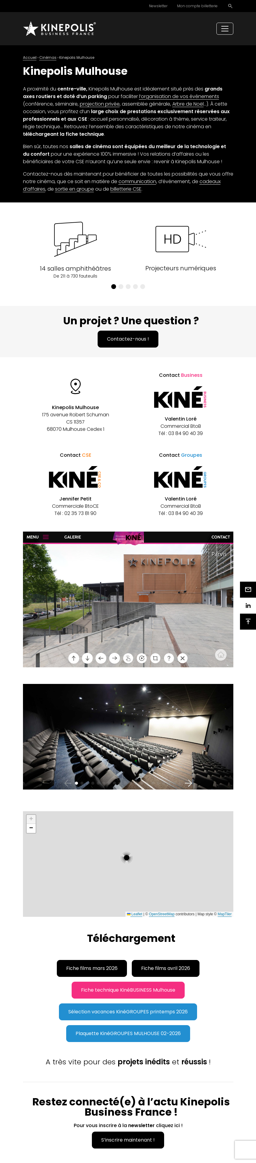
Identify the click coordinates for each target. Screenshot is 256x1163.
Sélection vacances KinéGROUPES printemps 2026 (128, 1011)
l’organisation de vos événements (179, 96)
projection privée (100, 103)
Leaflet (134, 914)
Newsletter (158, 5)
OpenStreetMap (162, 914)
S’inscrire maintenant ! (128, 1139)
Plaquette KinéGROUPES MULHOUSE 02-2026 (128, 1033)
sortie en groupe (74, 189)
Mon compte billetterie (197, 5)
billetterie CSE (125, 189)
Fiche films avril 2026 (165, 968)
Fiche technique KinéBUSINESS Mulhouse (128, 990)
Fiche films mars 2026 (92, 968)
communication (137, 181)
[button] (113, 286)
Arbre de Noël (188, 103)
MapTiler (225, 914)
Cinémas (48, 57)
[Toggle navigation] (224, 29)
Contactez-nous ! (128, 338)
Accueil (30, 57)
